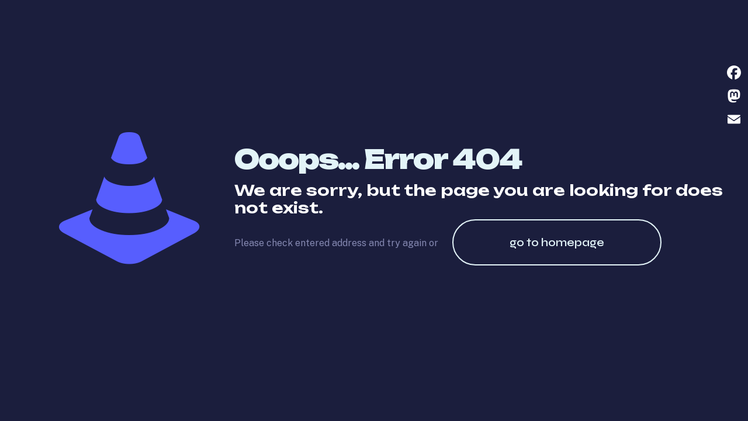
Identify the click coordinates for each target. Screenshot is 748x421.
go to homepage (557, 242)
